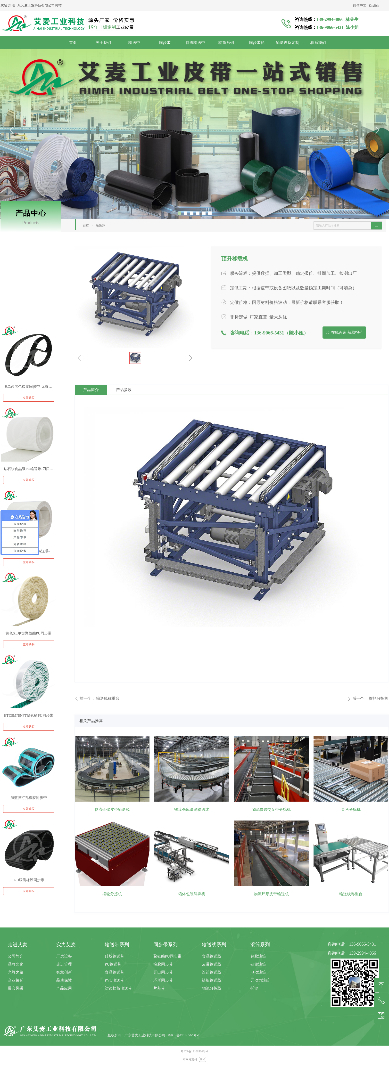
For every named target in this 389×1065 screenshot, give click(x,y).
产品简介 (91, 390)
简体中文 (359, 5)
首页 (86, 225)
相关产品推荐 (91, 721)
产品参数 (124, 390)
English (374, 5)
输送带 (100, 225)
